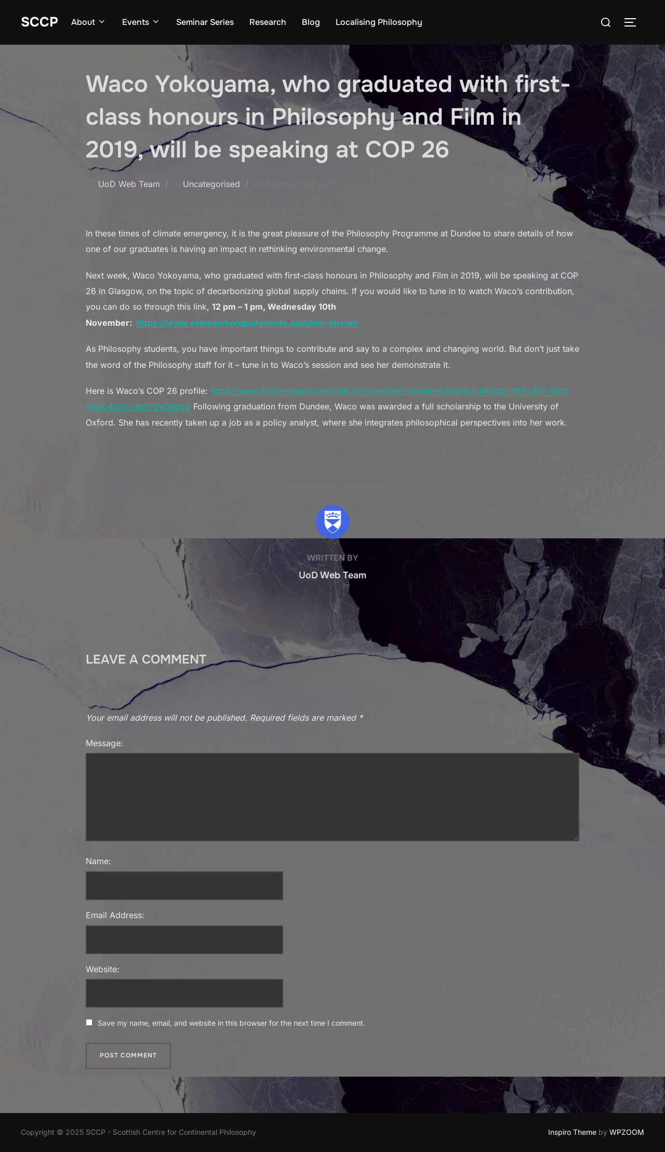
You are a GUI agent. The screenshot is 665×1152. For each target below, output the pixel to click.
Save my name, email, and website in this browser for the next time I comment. (231, 1022)
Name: (98, 861)
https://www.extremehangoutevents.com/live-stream (247, 322)
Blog (311, 22)
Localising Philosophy (379, 22)
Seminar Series (205, 22)
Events (141, 22)
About (89, 22)
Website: (102, 969)
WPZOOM (626, 1132)
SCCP (39, 22)
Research (267, 22)
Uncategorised (211, 184)
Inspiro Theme (572, 1132)
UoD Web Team (129, 184)
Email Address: (115, 915)
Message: (104, 743)
